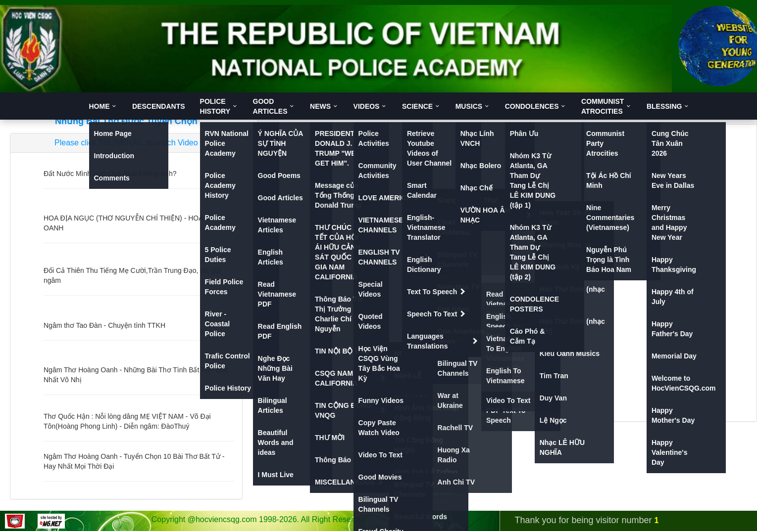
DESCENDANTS (158, 106)
